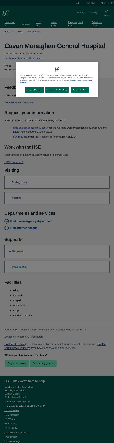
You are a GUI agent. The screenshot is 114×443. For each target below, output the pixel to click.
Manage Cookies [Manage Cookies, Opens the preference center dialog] (80, 90)
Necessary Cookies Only (57, 90)
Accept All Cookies (34, 90)
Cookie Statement (76, 80)
